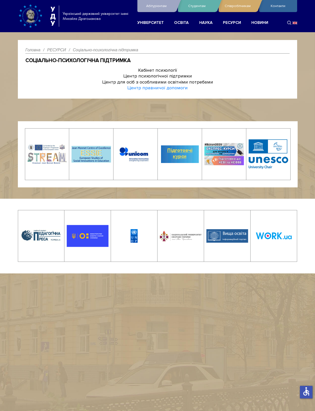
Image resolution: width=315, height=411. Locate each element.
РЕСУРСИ (232, 22)
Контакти (278, 6)
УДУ (53, 16)
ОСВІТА (181, 22)
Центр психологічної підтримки (157, 76)
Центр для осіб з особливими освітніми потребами (157, 82)
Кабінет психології (157, 70)
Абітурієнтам (160, 6)
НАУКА (206, 22)
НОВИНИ (259, 22)
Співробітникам (241, 6)
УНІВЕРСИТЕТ (150, 22)
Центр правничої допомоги (157, 88)
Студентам (202, 6)
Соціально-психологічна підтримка (78, 60)
